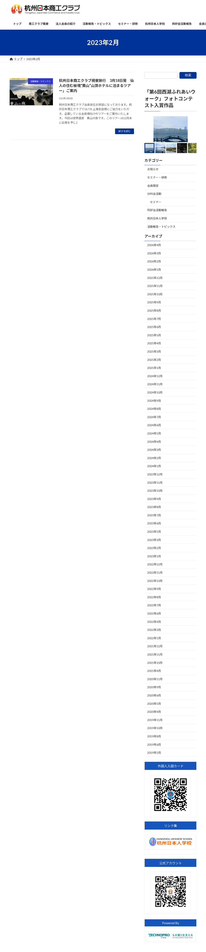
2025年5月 (154, 335)
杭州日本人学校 (157, 218)
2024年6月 (154, 425)
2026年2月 (154, 261)
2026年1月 (154, 269)
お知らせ (153, 169)
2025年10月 (155, 294)
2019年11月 (155, 720)
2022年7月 (154, 605)
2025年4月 (154, 343)
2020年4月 (154, 711)
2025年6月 (154, 327)
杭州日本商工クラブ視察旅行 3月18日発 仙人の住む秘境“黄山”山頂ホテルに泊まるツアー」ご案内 (96, 85)
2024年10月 (155, 392)
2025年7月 (154, 318)
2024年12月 (155, 376)
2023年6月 (154, 523)
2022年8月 (154, 597)
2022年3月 (154, 630)
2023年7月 (154, 515)
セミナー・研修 (157, 177)
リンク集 (170, 826)
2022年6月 (154, 613)
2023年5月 (154, 531)
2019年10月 (155, 728)
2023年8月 (154, 507)
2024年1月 (154, 466)
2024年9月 (154, 400)
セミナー (155, 202)
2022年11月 (155, 572)
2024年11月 (155, 384)
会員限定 (153, 185)
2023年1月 (154, 556)
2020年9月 (154, 687)
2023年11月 (155, 482)
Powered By (170, 923)
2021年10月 (155, 662)
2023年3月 (154, 540)
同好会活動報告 (157, 210)
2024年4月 (154, 441)
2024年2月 (154, 458)
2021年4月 (154, 670)
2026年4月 (154, 245)
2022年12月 (155, 564)
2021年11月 (155, 654)
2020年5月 (154, 703)
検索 (188, 75)
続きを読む (124, 131)
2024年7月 (154, 417)
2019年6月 (154, 744)
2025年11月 (155, 286)
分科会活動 (154, 193)
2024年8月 (154, 408)
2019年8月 (154, 736)
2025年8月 (154, 310)
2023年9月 (154, 499)
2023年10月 (155, 490)
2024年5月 (154, 433)
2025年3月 (154, 351)
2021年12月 (155, 646)
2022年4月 (154, 621)
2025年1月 (154, 368)
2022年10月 (155, 580)
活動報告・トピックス (161, 226)
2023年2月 (154, 548)
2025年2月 (154, 359)
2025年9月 (154, 302)
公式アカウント (170, 863)
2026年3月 (154, 253)
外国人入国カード (170, 766)
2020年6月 (154, 695)
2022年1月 (154, 638)
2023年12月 (155, 474)
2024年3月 (154, 449)
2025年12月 (155, 278)
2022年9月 (154, 589)
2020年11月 (155, 679)
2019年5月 (154, 752)
